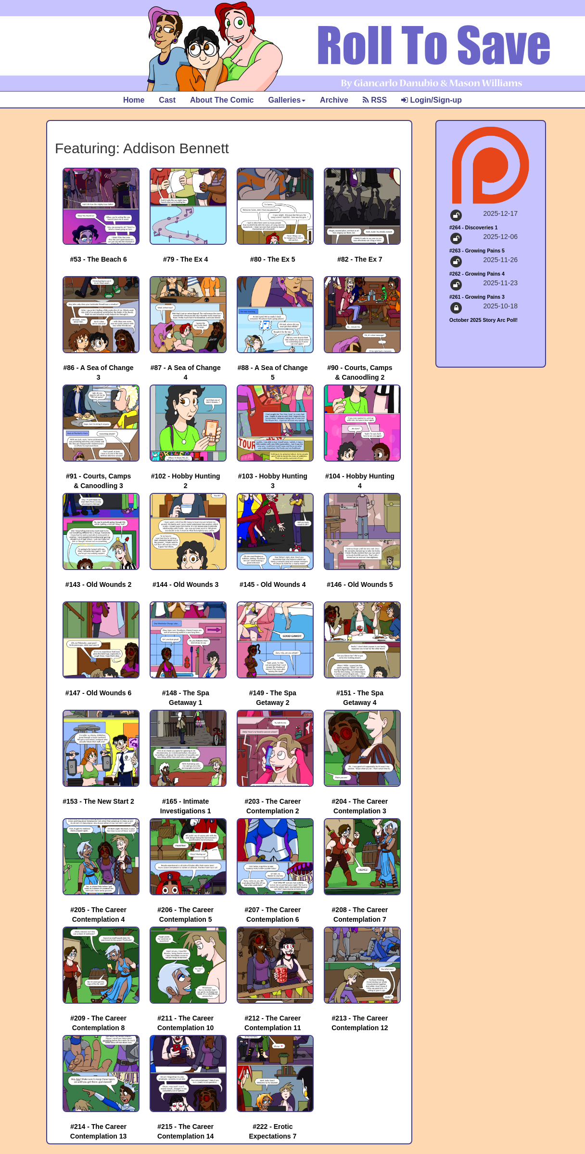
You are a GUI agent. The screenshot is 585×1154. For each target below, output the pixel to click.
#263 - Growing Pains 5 (477, 250)
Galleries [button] (286, 100)
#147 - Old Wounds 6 (98, 693)
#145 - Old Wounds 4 (272, 584)
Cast (167, 100)
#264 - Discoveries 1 (473, 227)
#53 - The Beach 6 (98, 259)
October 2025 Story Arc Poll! (483, 320)
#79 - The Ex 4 (185, 259)
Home (133, 100)
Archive (334, 100)
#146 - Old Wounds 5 (360, 584)
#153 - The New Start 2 (98, 801)
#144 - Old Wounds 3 (185, 584)
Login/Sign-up (431, 100)
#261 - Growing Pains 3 (477, 297)
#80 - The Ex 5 (272, 259)
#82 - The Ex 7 (359, 259)
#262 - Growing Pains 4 (477, 274)
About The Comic (222, 100)
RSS (375, 100)
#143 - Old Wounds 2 (98, 584)
